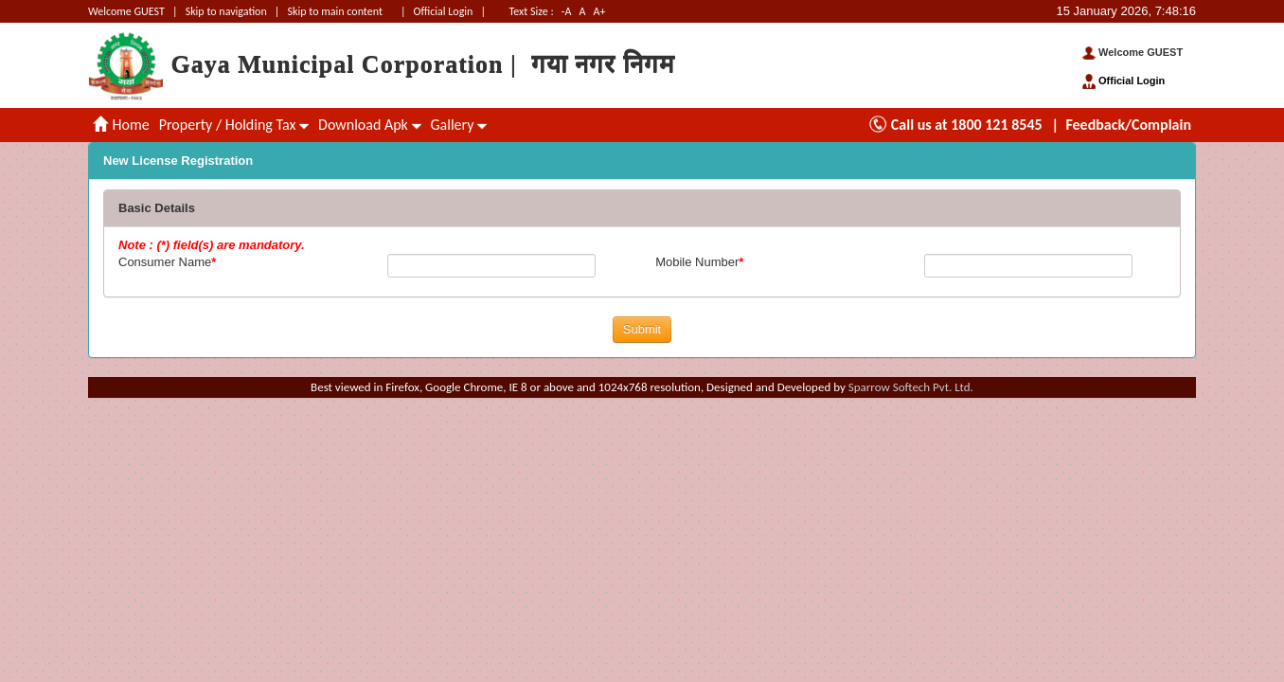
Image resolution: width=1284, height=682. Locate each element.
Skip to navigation (226, 11)
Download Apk (369, 125)
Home (121, 125)
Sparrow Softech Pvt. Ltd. (910, 387)
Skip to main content (335, 11)
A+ (600, 11)
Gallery (459, 125)
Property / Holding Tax (234, 125)
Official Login (444, 11)
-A (567, 11)
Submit (642, 329)
